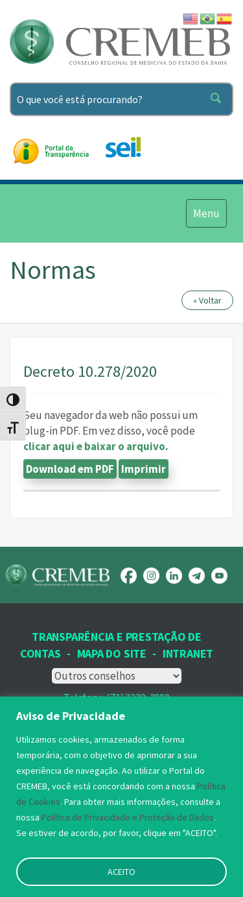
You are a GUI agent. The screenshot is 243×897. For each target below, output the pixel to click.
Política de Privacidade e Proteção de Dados (127, 817)
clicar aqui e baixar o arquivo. (95, 446)
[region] (121, 797)
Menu (206, 213)
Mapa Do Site (111, 653)
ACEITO (121, 872)
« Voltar (207, 300)
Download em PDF (70, 469)
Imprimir (143, 469)
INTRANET (188, 653)
